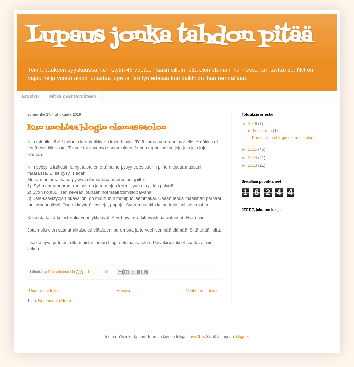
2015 (253, 149)
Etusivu (30, 96)
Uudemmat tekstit (45, 290)
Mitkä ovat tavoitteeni (73, 96)
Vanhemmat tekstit (203, 290)
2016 (253, 123)
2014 (253, 157)
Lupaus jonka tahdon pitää (169, 36)
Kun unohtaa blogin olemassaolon (96, 127)
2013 (253, 165)
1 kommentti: (98, 272)
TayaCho (196, 336)
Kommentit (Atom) (54, 300)
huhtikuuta (263, 130)
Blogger (242, 336)
